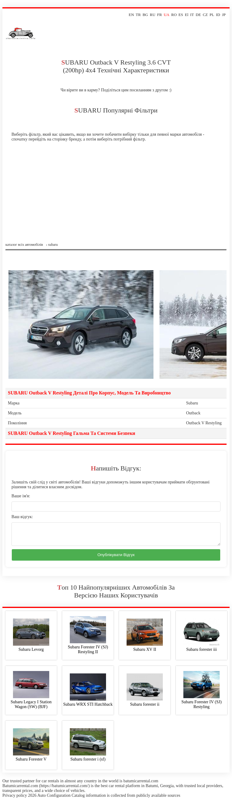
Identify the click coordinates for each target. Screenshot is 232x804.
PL (212, 14)
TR (138, 14)
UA (166, 14)
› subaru (52, 244)
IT (192, 14)
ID (218, 14)
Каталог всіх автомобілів (24, 244)
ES (181, 14)
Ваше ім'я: (20, 496)
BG (145, 14)
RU (152, 14)
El (186, 14)
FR (159, 14)
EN (131, 14)
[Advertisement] (116, 197)
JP (224, 14)
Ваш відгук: (22, 516)
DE (198, 14)
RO (174, 14)
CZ (205, 14)
